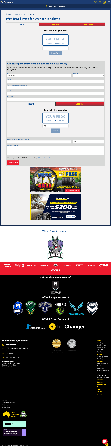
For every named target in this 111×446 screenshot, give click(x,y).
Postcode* (10, 97)
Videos (99, 394)
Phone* (17, 85)
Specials (100, 380)
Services (100, 361)
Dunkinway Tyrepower (55, 6)
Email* (9, 91)
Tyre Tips (99, 352)
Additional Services (103, 377)
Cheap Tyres (6, 407)
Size (8, 73)
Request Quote (13, 162)
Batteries (99, 366)
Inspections (100, 368)
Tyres (99, 340)
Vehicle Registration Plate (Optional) (18, 139)
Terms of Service (54, 158)
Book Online (101, 384)
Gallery (99, 392)
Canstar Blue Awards (8, 402)
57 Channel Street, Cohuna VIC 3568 (17, 349)
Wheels (99, 354)
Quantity (75, 73)
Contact (100, 382)
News (99, 389)
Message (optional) (12, 145)
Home (8, 14)
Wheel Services (101, 375)
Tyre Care (100, 350)
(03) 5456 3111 (11, 354)
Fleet (98, 387)
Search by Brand (102, 347)
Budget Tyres (6, 405)
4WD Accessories (102, 364)
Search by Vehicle (102, 343)
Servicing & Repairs (103, 370)
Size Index (5, 400)
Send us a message (12, 357)
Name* (9, 79)
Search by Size (101, 345)
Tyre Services (101, 373)
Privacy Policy (42, 158)
